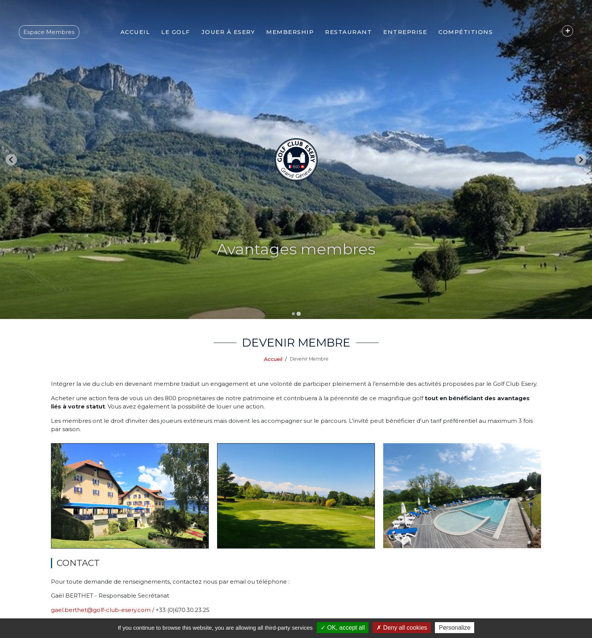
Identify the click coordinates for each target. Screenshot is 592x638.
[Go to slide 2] (298, 313)
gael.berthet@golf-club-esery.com (101, 609)
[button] (176, 32)
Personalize (454, 627)
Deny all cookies (401, 627)
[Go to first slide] (580, 159)
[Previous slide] (11, 159)
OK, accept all (343, 627)
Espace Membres (48, 31)
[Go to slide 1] (293, 313)
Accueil (273, 359)
